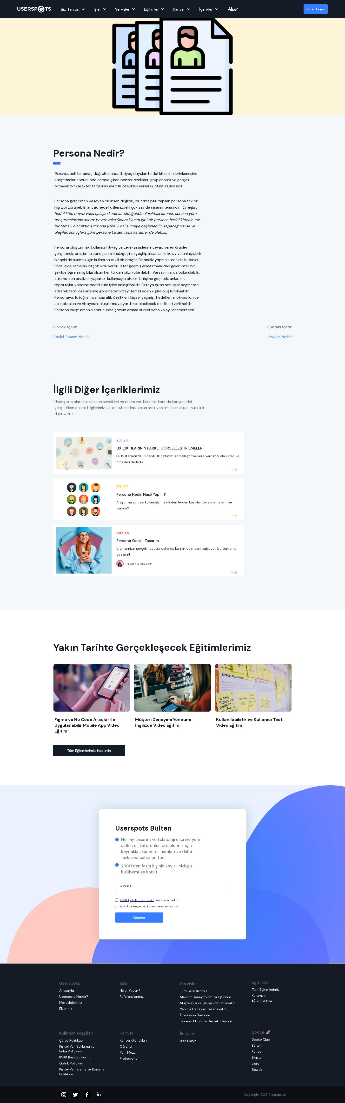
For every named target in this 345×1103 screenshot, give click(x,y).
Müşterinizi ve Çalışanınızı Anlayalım (208, 1003)
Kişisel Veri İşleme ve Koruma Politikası (81, 1071)
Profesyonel (129, 1058)
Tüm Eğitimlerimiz (265, 989)
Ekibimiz (65, 1008)
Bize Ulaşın (315, 9)
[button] (72, 9)
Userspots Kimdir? (73, 996)
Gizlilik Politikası (71, 1063)
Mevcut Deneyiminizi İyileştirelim (205, 997)
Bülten (257, 1045)
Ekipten (258, 1057)
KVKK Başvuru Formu (75, 1057)
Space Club (261, 1039)
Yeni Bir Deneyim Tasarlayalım (203, 1009)
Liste (255, 1063)
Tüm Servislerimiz (193, 991)
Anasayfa (66, 990)
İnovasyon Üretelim (195, 1015)
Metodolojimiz (70, 1002)
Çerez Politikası (71, 1040)
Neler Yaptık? (130, 990)
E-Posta (125, 885)
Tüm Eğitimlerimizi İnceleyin (89, 750)
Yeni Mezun (129, 1052)
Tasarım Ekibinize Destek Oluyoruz (207, 1021)
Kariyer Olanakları (133, 1040)
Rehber (257, 1051)
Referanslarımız (132, 996)
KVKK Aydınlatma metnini (137, 900)
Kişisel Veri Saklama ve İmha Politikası (76, 1048)
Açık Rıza (126, 906)
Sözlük (257, 1069)
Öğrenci (126, 1046)
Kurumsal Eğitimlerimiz (262, 998)
